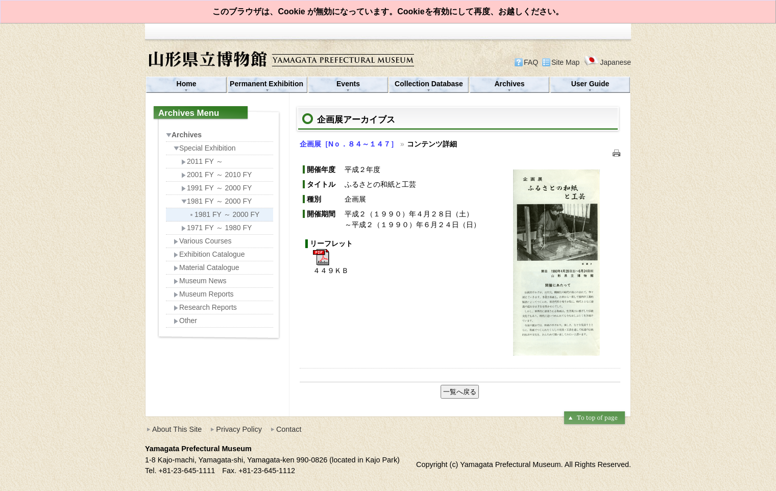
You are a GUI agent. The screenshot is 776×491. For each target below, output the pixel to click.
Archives (509, 84)
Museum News (200, 281)
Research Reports (205, 307)
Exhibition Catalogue (209, 254)
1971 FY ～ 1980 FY (216, 228)
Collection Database (429, 84)
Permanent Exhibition (267, 84)
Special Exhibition (205, 148)
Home (187, 84)
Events (348, 84)
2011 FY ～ (202, 161)
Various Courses (202, 241)
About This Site (177, 429)
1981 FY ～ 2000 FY (216, 201)
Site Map (565, 62)
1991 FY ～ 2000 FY (216, 188)
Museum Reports (204, 294)
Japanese (607, 62)
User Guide (590, 84)
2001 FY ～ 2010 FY (216, 174)
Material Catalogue (206, 267)
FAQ (531, 62)
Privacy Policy (239, 429)
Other (185, 320)
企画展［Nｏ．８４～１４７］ (349, 144)
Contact (289, 429)
